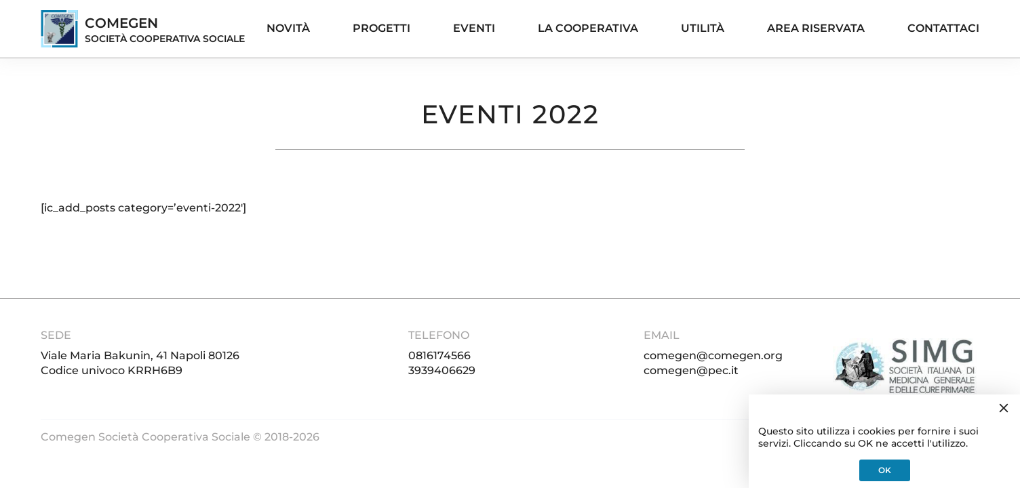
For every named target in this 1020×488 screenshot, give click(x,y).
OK (884, 470)
